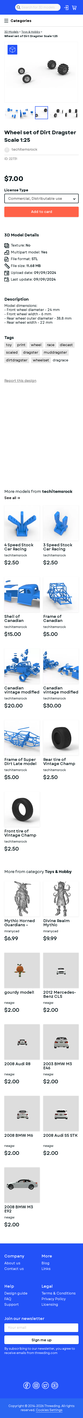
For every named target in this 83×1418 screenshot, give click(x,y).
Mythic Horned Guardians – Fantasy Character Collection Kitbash (19, 923)
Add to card (41, 211)
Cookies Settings (49, 1410)
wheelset (41, 360)
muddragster (55, 352)
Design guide (15, 1293)
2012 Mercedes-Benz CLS (59, 994)
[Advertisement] (41, 435)
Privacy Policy (54, 1298)
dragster (30, 352)
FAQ (7, 1298)
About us (12, 1263)
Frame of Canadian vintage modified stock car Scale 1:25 (60, 619)
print (21, 344)
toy (9, 344)
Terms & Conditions (59, 1293)
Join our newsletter (24, 1318)
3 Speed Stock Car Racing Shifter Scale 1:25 (60, 547)
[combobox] (41, 198)
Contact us (14, 1268)
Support (11, 1304)
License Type (16, 190)
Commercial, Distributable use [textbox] (35, 198)
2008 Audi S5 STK (60, 1136)
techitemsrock (24, 149)
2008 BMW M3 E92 (18, 1209)
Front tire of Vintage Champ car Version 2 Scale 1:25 (20, 833)
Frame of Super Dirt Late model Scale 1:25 (20, 762)
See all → (12, 498)
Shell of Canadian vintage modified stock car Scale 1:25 (21, 619)
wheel (36, 344)
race (50, 344)
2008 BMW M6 (18, 1136)
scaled (12, 352)
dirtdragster (16, 360)
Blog (45, 1263)
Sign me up (42, 1340)
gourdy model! (19, 992)
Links (46, 1268)
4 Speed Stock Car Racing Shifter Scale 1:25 (21, 547)
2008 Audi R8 (17, 1064)
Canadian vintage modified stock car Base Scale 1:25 (21, 690)
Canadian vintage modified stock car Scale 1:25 (60, 690)
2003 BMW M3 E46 (57, 1066)
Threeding (7, 7)
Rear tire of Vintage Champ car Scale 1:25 (59, 762)
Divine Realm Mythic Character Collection (56, 923)
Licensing (50, 1304)
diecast (66, 344)
